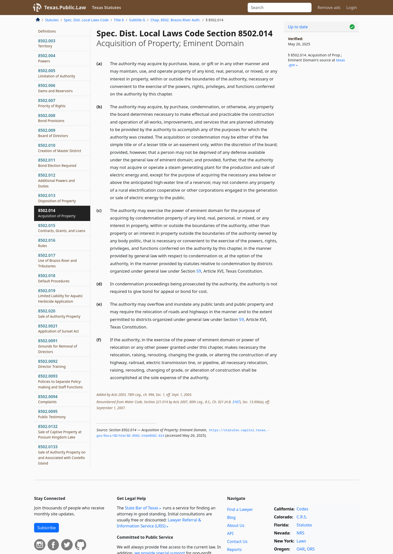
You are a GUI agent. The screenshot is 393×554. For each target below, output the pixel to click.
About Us (235, 525)
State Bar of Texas (141, 508)
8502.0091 (57, 346)
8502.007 (52, 103)
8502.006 (55, 88)
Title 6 (119, 20)
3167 (236, 401)
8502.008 (51, 118)
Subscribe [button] (46, 527)
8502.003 (46, 43)
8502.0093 (60, 381)
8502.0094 (48, 399)
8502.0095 (52, 414)
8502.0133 (61, 454)
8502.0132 (59, 432)
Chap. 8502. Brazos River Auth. (175, 20)
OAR (301, 549)
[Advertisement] (321, 154)
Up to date (298, 27)
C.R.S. (302, 517)
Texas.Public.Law (65, 7)
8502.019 (60, 296)
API (230, 533)
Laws (301, 541)
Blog (231, 517)
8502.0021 (58, 328)
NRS (300, 533)
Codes (302, 509)
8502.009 (53, 133)
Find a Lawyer (240, 509)
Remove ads (329, 7)
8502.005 (56, 73)
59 (198, 271)
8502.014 (56, 213)
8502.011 (57, 162)
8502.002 (47, 28)
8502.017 (57, 261)
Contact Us (237, 541)
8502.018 (53, 278)
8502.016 (46, 243)
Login (351, 7)
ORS (311, 549)
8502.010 (59, 148)
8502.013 (57, 198)
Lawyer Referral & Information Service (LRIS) (159, 523)
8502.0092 (52, 364)
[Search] (280, 7)
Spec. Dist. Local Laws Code (86, 20)
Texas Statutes (106, 7)
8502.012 (56, 180)
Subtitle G (137, 20)
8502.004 (46, 58)
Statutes (52, 20)
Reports (234, 549)
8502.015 (61, 228)
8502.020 (59, 313)
